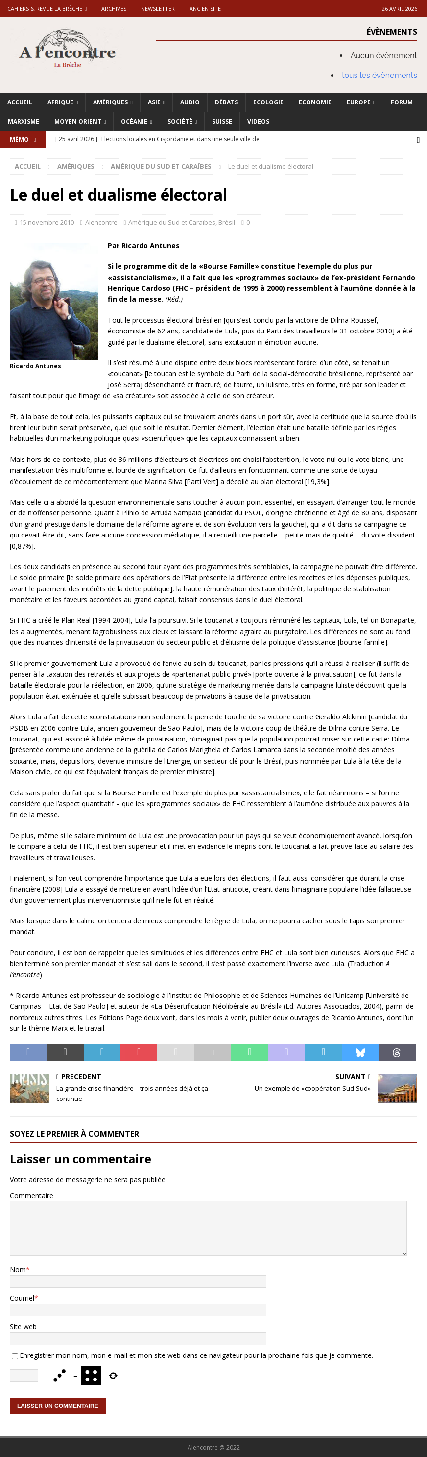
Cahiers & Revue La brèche (44, 8)
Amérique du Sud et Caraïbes (171, 222)
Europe (359, 102)
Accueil (19, 102)
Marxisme (23, 121)
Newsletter (158, 8)
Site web (23, 1326)
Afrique (60, 102)
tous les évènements (379, 75)
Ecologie (268, 102)
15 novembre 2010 (47, 222)
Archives (113, 8)
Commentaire (31, 1195)
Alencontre (101, 222)
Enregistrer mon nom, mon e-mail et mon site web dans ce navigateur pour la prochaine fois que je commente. (196, 1354)
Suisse (222, 121)
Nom (18, 1269)
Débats (226, 102)
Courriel (22, 1297)
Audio (190, 102)
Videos (258, 121)
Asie (154, 102)
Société (179, 121)
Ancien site (205, 8)
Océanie (134, 121)
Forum (402, 102)
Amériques (110, 102)
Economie (315, 102)
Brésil (226, 222)
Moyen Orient (77, 121)
